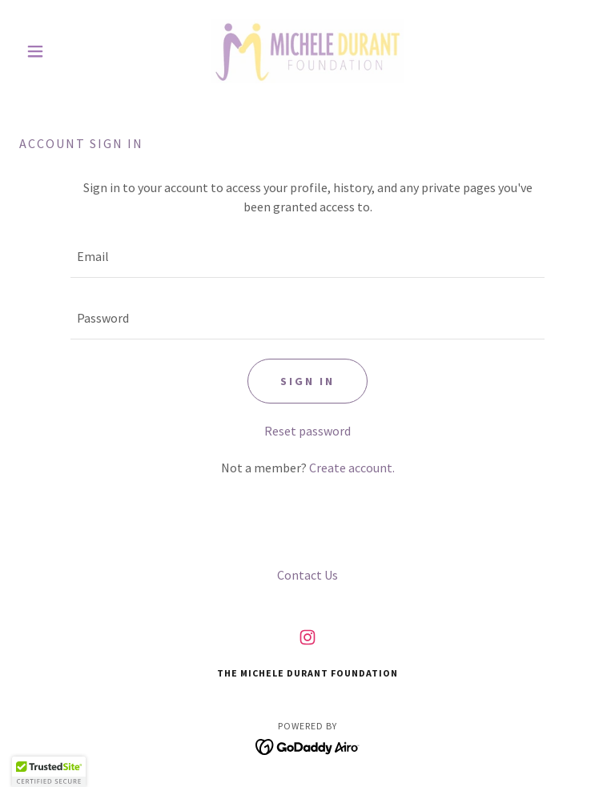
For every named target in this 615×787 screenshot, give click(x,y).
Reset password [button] (307, 431)
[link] (307, 51)
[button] (62, 51)
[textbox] (307, 256)
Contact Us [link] (307, 575)
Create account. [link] (352, 468)
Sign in (307, 381)
